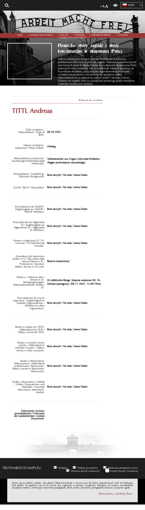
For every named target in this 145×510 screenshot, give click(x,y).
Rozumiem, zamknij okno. (116, 498)
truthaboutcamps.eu (21, 472)
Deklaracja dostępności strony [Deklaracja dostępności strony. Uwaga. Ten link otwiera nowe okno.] (123, 472)
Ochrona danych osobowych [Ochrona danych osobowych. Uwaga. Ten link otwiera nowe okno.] (85, 476)
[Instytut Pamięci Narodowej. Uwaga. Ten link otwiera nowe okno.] (121, 476)
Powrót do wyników (91, 105)
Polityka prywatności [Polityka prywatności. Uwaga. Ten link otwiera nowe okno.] (88, 472)
